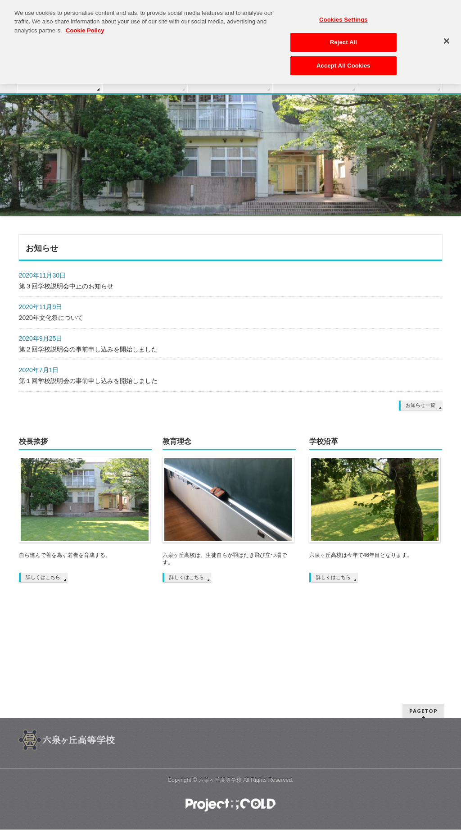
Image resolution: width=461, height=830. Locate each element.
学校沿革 (323, 441)
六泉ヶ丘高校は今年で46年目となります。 (360, 555)
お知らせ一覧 (420, 405)
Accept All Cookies (343, 62)
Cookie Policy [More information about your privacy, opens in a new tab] (85, 27)
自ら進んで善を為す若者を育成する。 (65, 555)
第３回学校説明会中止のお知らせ (66, 286)
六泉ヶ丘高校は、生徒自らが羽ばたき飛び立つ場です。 (225, 558)
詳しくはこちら (43, 577)
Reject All (343, 39)
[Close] (446, 38)
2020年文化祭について (51, 317)
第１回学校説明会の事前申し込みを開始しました (88, 380)
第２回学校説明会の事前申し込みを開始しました (88, 349)
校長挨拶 (33, 441)
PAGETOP (423, 711)
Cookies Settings (343, 16)
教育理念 (177, 441)
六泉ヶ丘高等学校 (220, 780)
